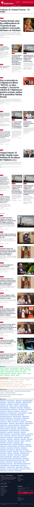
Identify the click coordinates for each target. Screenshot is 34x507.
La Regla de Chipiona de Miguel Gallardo (6, 265)
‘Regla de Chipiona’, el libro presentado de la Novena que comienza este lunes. (7, 296)
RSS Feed (19, 480)
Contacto (2, 495)
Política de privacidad (20, 495)
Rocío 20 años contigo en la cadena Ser (5, 67)
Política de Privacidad (4, 490)
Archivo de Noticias (20, 479)
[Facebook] (1, 483)
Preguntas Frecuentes (21, 498)
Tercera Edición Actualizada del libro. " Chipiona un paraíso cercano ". (5, 48)
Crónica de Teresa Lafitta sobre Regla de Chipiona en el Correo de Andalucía (8, 341)
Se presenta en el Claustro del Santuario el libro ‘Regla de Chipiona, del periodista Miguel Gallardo (8, 356)
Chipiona (14, 5)
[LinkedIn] (5, 483)
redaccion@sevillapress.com (10, 504)
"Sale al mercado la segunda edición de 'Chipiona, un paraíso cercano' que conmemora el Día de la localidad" (17, 189)
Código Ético (2, 489)
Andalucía (19, 5)
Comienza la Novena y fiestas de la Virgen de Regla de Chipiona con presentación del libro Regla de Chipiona (8, 326)
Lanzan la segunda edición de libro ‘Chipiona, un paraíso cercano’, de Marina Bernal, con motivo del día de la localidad (28, 190)
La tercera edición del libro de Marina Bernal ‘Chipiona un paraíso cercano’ (5, 115)
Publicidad (19, 497)
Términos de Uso (3, 492)
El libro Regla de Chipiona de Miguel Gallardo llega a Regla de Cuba (8, 235)
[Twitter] (2, 483)
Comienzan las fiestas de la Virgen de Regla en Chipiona (28, 124)
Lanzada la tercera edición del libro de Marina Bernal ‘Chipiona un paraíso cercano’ (28, 58)
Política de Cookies (3, 491)
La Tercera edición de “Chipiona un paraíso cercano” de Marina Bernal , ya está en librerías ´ (17, 125)
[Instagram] (4, 483)
